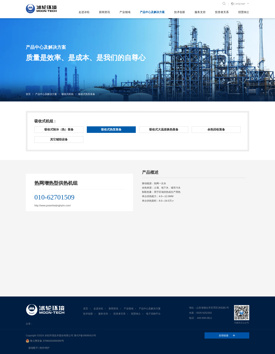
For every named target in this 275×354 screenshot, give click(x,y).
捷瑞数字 (33, 347)
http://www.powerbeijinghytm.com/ (52, 205)
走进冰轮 (84, 12)
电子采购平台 (153, 313)
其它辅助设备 (59, 139)
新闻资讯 (104, 12)
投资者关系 (222, 12)
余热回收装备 (216, 129)
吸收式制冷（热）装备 (59, 129)
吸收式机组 (68, 94)
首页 (28, 94)
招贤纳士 (243, 12)
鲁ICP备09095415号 (85, 335)
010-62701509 (54, 197)
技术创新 (179, 12)
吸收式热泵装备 (86, 94)
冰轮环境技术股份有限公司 (59, 335)
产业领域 (124, 12)
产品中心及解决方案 (152, 12)
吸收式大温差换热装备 (163, 129)
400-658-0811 (204, 318)
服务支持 (200, 12)
